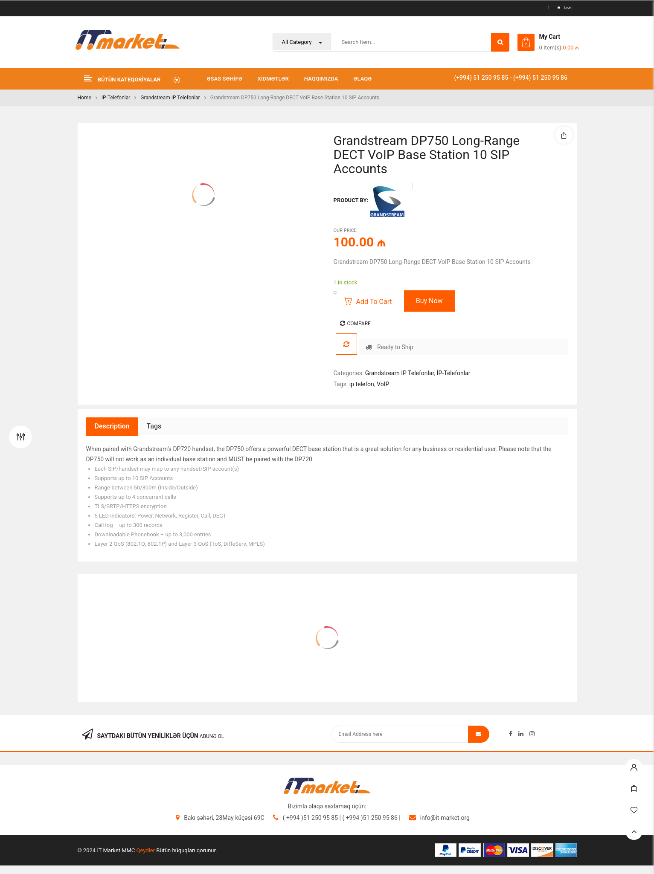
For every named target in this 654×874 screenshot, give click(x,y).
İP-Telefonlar (116, 98)
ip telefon (361, 384)
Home (84, 98)
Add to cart (374, 302)
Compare (359, 324)
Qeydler (146, 850)
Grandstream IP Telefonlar (170, 98)
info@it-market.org (445, 817)
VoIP (383, 384)
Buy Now (429, 301)
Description (112, 426)
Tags (154, 426)
